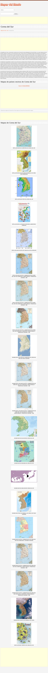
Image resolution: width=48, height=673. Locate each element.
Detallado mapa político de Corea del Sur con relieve (24, 250)
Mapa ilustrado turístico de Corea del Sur (24, 645)
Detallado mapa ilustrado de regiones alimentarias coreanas (24, 225)
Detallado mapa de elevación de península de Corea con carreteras (24, 174)
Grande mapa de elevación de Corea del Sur (24, 438)
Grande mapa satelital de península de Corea (24, 620)
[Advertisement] (24, 20)
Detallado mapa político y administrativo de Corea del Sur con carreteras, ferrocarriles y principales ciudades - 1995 (24, 303)
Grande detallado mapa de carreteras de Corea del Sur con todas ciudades (24, 358)
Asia (7, 30)
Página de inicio (3, 30)
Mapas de (24, 85)
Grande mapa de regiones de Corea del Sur (24, 463)
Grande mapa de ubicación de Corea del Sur (24, 488)
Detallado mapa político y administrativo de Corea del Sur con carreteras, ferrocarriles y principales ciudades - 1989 (24, 276)
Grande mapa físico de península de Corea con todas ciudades (24, 514)
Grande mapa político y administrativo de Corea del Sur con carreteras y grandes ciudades (24, 540)
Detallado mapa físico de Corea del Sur (24, 199)
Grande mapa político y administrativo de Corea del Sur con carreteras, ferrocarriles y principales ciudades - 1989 (24, 566)
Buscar (16, 13)
